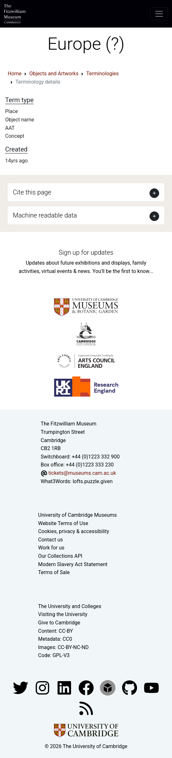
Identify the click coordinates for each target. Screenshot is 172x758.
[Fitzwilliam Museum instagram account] (43, 687)
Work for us (51, 548)
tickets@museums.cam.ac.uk (82, 473)
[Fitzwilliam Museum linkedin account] (87, 687)
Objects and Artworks (53, 73)
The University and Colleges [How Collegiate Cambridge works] (69, 606)
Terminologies (102, 73)
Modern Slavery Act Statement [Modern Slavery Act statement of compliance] (73, 564)
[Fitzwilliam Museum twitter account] (21, 687)
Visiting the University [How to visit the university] (62, 614)
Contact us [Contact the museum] (50, 540)
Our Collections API (60, 556)
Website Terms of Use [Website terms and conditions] (63, 523)
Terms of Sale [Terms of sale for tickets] (54, 572)
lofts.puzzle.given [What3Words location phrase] (93, 481)
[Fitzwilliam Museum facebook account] (65, 687)
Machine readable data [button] (45, 215)
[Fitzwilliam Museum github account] (130, 687)
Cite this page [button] (32, 192)
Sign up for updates (86, 252)
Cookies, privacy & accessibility (73, 531)
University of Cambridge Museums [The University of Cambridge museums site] (77, 515)
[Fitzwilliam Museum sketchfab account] (108, 687)
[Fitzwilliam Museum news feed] (86, 708)
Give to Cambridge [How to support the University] (59, 623)
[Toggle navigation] (159, 13)
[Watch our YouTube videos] (151, 687)
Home (15, 73)
